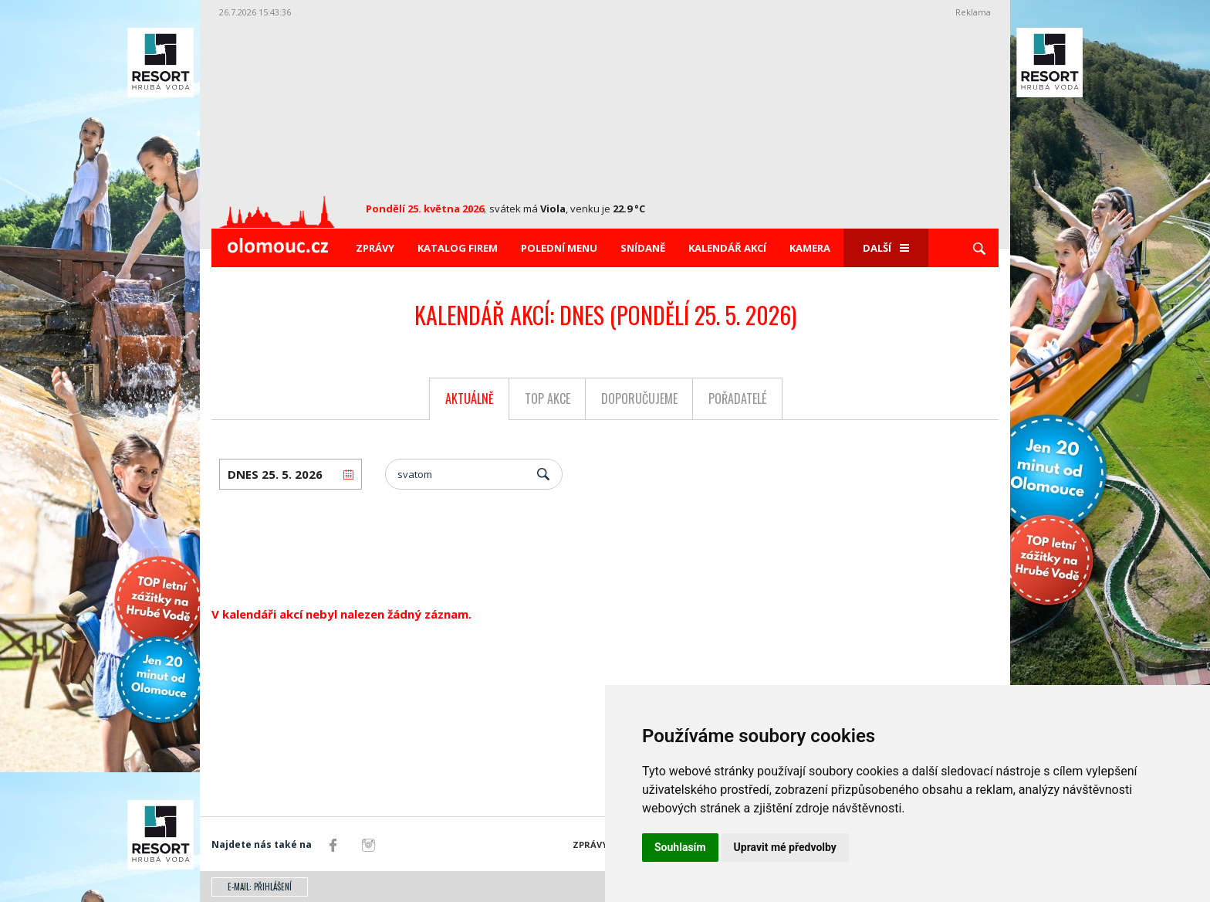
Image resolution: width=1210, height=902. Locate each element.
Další (886, 248)
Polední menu (559, 248)
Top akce (547, 398)
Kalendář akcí (727, 248)
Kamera (809, 248)
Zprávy (375, 248)
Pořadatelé (737, 398)
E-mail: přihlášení (260, 886)
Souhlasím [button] (680, 847)
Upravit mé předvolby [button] (785, 847)
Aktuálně (469, 398)
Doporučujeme (639, 398)
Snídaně (642, 248)
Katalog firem (457, 248)
